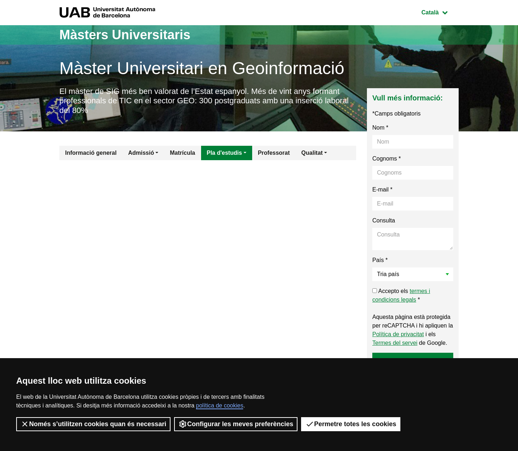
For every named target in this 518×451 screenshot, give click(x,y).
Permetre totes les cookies (350, 424)
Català (440, 11)
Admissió (141, 153)
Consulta (383, 220)
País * (380, 260)
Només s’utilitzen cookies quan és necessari (93, 424)
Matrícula (182, 153)
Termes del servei (394, 343)
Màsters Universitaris (124, 34)
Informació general (91, 153)
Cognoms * (386, 158)
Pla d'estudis (224, 153)
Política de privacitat (398, 334)
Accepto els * (401, 295)
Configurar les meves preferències (235, 424)
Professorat (274, 153)
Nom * (380, 128)
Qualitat (312, 153)
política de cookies (220, 405)
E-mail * (382, 189)
